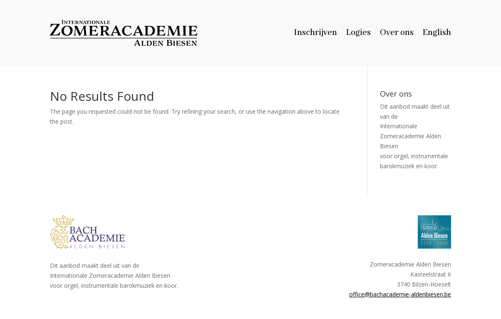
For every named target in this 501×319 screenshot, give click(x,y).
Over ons (397, 34)
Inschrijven (315, 34)
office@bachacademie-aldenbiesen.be (400, 294)
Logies (358, 34)
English (437, 34)
